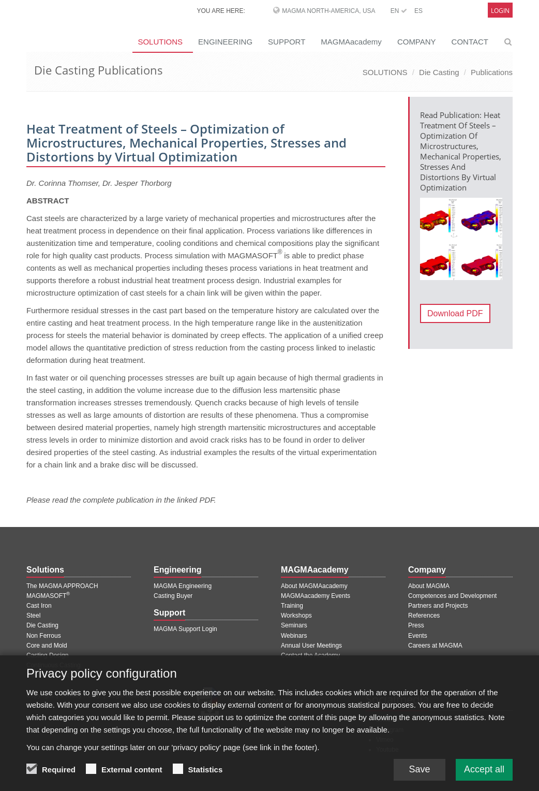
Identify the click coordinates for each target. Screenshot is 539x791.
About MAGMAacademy (314, 586)
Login (500, 10)
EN (399, 10)
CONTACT (470, 41)
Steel (33, 615)
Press (416, 625)
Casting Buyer (173, 595)
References (424, 615)
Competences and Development (452, 595)
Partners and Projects (438, 605)
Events (417, 635)
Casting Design (47, 655)
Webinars (294, 635)
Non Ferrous (43, 635)
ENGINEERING (225, 41)
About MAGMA (429, 586)
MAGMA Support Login (185, 629)
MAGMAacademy (351, 41)
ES (418, 10)
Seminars (294, 625)
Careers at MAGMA (435, 645)
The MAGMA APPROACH (62, 586)
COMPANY (416, 41)
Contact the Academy (310, 655)
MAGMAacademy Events (315, 595)
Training (292, 605)
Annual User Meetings (311, 645)
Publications (492, 72)
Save (419, 775)
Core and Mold (46, 645)
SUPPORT (286, 41)
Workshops (296, 615)
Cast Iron (39, 605)
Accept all (484, 775)
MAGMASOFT (48, 595)
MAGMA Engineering (183, 586)
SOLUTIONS (160, 41)
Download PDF (455, 313)
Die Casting (439, 72)
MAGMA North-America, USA (328, 10)
